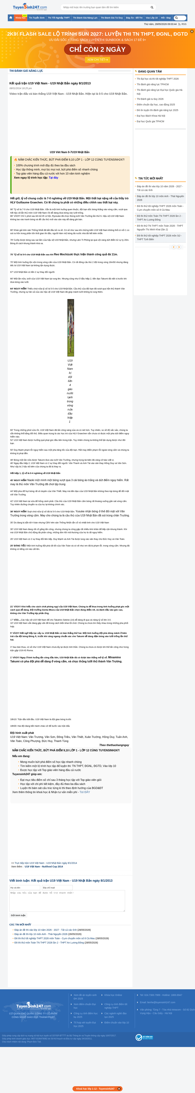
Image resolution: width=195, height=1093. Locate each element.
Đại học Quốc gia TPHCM (150, 121)
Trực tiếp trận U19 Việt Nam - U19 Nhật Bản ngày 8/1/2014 (46, 863)
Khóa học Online (113, 995)
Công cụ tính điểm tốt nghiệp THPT (115, 1006)
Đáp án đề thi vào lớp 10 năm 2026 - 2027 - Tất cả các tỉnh (46, 930)
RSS (184, 24)
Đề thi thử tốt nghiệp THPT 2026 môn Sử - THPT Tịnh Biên (159, 237)
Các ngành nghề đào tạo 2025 (115, 1015)
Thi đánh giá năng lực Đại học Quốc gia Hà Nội (159, 92)
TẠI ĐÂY (85, 792)
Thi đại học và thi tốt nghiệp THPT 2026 (158, 78)
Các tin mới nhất (20, 924)
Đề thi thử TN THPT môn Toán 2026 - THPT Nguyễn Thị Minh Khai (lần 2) (160, 227)
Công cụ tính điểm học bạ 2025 (86, 1015)
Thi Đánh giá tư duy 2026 (150, 99)
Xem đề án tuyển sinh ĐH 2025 (85, 997)
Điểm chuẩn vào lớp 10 (116, 1022)
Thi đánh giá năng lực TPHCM (153, 84)
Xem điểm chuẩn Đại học (85, 1006)
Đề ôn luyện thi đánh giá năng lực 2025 (157, 110)
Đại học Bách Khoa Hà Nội (151, 115)
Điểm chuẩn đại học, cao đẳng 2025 (156, 104)
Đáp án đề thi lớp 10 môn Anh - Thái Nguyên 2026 (41, 934)
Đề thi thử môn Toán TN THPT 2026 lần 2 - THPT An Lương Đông (49, 942)
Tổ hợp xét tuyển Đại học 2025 (85, 1024)
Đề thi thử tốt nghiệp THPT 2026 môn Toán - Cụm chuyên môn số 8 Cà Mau (55, 938)
